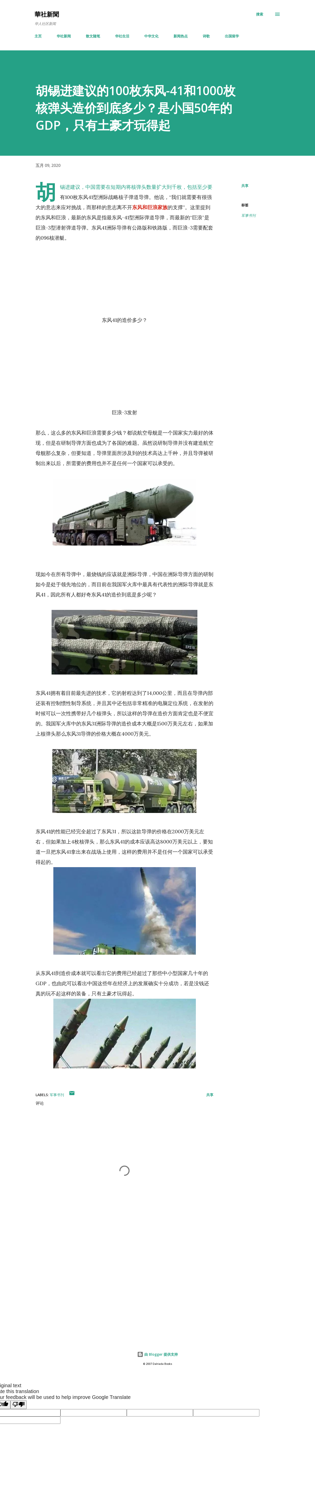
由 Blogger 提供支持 (157, 1354)
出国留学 (232, 36)
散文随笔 (93, 36)
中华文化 (151, 36)
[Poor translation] (18, 1404)
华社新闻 (64, 36)
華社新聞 (47, 14)
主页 (38, 36)
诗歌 (206, 36)
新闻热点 (181, 36)
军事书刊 (248, 215)
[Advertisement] (121, 1274)
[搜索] (259, 14)
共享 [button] (244, 185)
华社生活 (122, 36)
